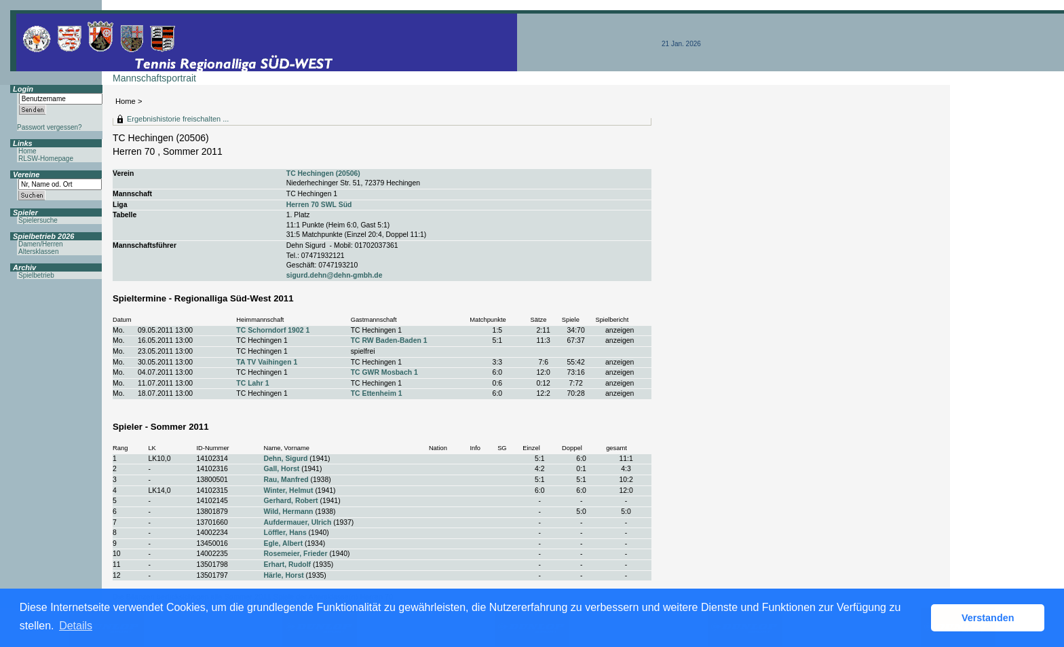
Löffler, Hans (285, 532)
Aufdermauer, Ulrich (298, 522)
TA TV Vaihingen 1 (266, 362)
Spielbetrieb (36, 275)
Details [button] (75, 625)
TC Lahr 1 (252, 383)
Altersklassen (38, 251)
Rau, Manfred (286, 479)
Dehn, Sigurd (286, 458)
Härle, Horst (284, 575)
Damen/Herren (40, 244)
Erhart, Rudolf (287, 564)
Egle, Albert (283, 543)
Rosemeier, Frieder (296, 553)
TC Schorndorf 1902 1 (272, 330)
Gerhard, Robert (291, 500)
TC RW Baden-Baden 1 (389, 340)
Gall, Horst (282, 469)
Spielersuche (38, 220)
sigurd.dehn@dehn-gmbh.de (334, 275)
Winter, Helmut (289, 490)
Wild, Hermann (289, 511)
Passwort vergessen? (49, 127)
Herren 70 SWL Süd (319, 204)
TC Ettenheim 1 (376, 393)
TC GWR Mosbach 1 (384, 372)
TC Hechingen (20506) (323, 173)
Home (125, 101)
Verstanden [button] (988, 617)
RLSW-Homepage (45, 158)
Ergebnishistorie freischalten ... (178, 119)
